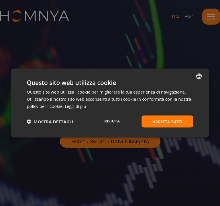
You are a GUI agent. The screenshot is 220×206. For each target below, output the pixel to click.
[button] (50, 121)
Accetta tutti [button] (166, 121)
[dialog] (110, 103)
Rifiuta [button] (110, 121)
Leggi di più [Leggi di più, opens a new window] (76, 105)
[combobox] (199, 76)
